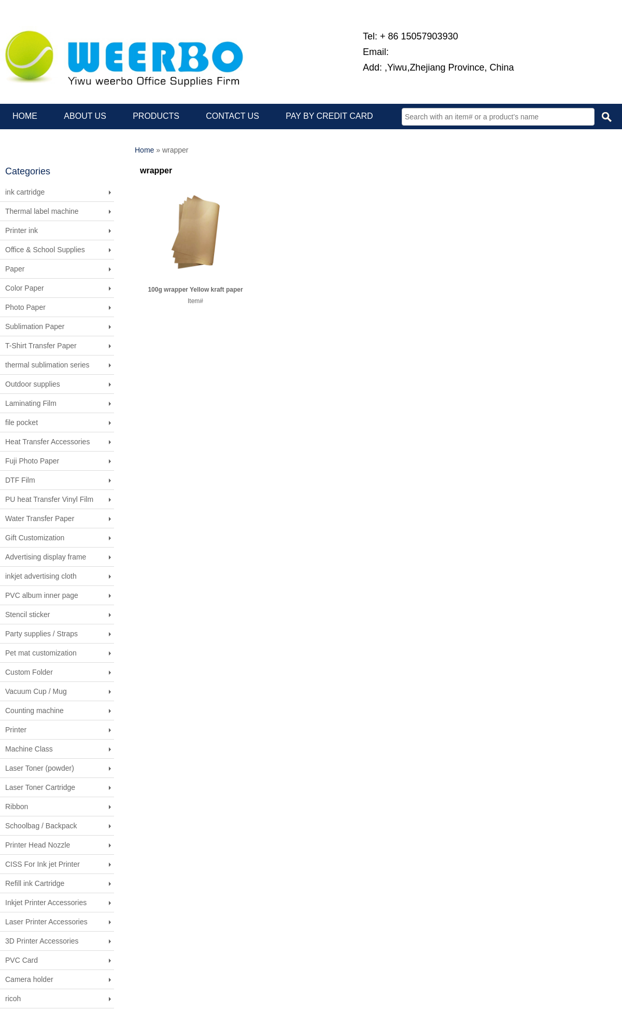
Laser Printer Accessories (46, 922)
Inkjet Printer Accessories (46, 902)
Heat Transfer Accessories (47, 442)
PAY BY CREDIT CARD (329, 116)
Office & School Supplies (45, 249)
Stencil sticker (27, 614)
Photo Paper (25, 307)
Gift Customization (34, 538)
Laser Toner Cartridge (40, 787)
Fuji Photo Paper (32, 461)
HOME (24, 116)
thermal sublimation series (47, 365)
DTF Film (20, 480)
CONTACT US (232, 116)
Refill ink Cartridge (34, 883)
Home (144, 150)
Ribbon (16, 806)
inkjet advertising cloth (41, 576)
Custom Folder (29, 672)
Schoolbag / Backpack (41, 826)
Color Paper (24, 288)
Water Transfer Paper (39, 518)
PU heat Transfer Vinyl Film (49, 499)
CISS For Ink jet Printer (42, 864)
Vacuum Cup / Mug (36, 691)
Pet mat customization (41, 653)
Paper (14, 269)
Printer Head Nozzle (37, 845)
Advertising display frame (45, 557)
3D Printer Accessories (42, 941)
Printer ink (21, 230)
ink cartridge (25, 192)
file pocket (21, 422)
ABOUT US (85, 116)
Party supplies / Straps (41, 634)
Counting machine (34, 710)
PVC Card (21, 960)
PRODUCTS (156, 116)
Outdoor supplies (32, 384)
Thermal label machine (42, 211)
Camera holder (29, 979)
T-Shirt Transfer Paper (41, 346)
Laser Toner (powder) (39, 768)
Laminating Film (30, 403)
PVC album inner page (41, 595)
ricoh (13, 998)
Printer (15, 730)
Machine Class (29, 749)
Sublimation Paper (34, 326)
